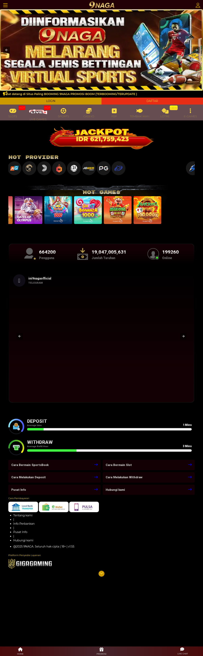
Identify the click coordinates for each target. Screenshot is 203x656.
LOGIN (50, 101)
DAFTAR (152, 101)
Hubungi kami (23, 540)
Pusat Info (20, 532)
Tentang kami (23, 515)
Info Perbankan (24, 523)
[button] (6, 50)
